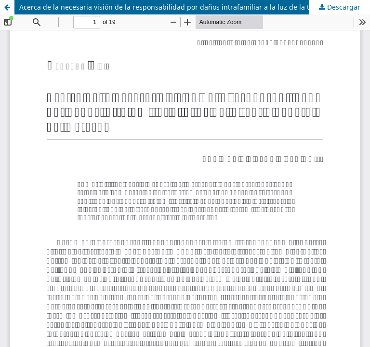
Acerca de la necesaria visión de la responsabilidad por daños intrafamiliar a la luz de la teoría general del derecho (194, 7)
